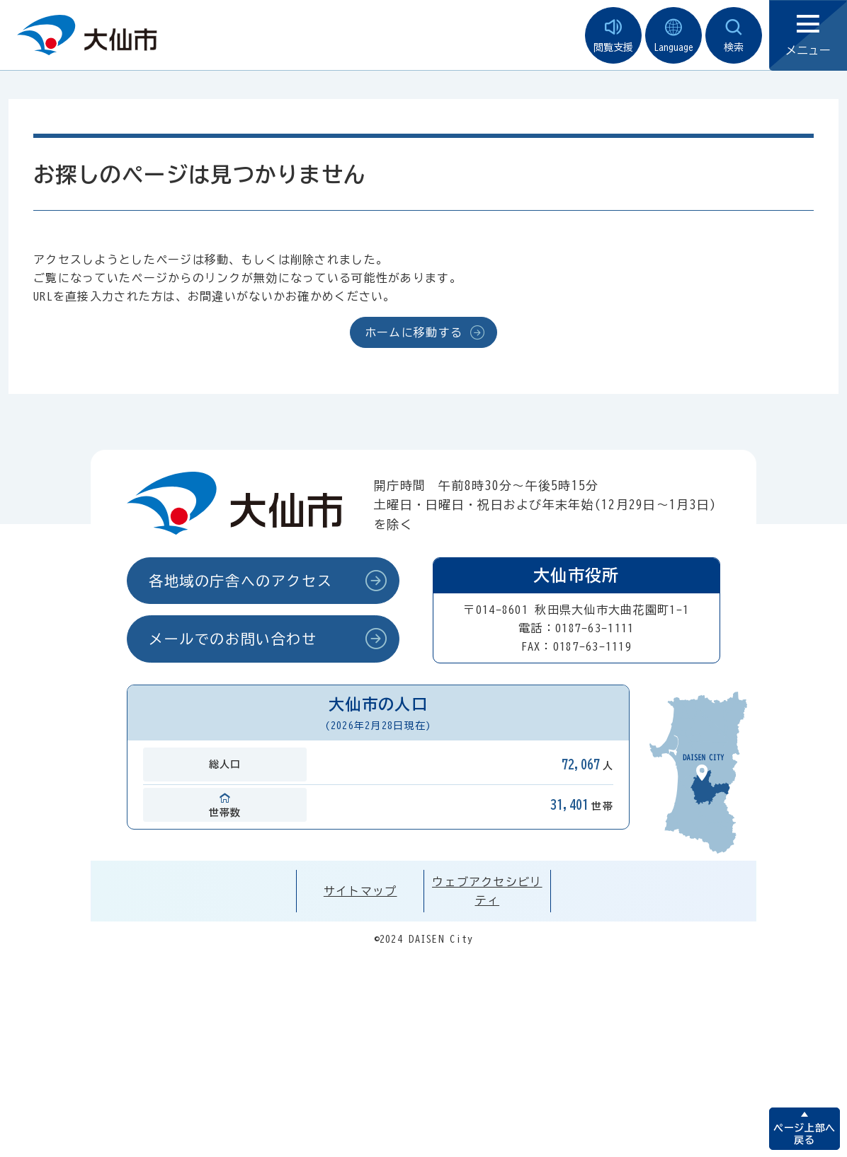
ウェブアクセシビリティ (487, 891)
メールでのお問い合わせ (233, 639)
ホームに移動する (413, 332)
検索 (733, 35)
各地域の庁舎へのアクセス (240, 581)
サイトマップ (360, 891)
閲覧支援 (613, 35)
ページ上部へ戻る (804, 1134)
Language (673, 35)
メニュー (808, 36)
